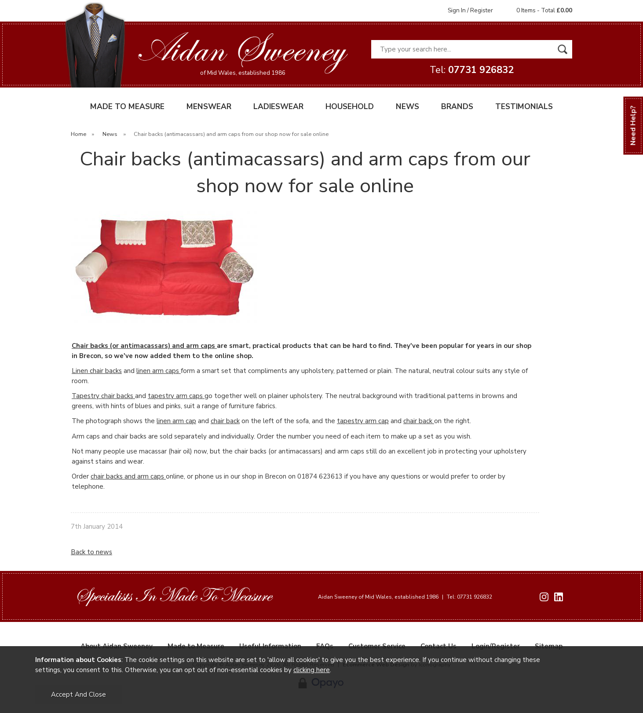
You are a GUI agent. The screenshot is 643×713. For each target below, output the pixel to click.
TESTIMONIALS (524, 107)
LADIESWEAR (278, 107)
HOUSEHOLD (349, 107)
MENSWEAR (208, 107)
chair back (225, 421)
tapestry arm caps (176, 395)
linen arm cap (176, 421)
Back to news (91, 552)
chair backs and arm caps (128, 476)
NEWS (407, 107)
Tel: (472, 70)
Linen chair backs (97, 370)
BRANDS (457, 107)
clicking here (311, 669)
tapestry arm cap (363, 421)
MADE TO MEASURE (127, 107)
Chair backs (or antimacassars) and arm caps (144, 345)
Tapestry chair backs (103, 395)
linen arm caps (158, 370)
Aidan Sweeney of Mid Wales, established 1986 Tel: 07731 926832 (405, 596)
